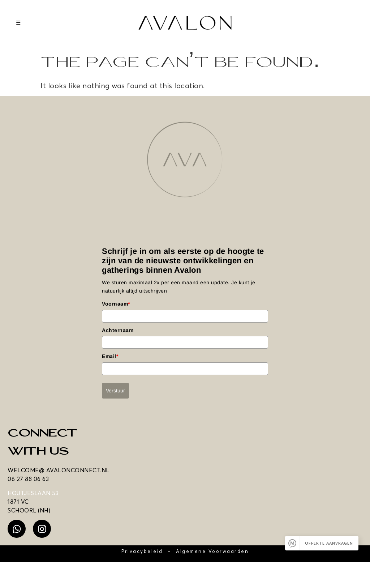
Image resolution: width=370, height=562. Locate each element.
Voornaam (116, 304)
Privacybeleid (142, 551)
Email (110, 356)
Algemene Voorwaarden (212, 551)
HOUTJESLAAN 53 (33, 493)
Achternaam (117, 330)
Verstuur (115, 390)
